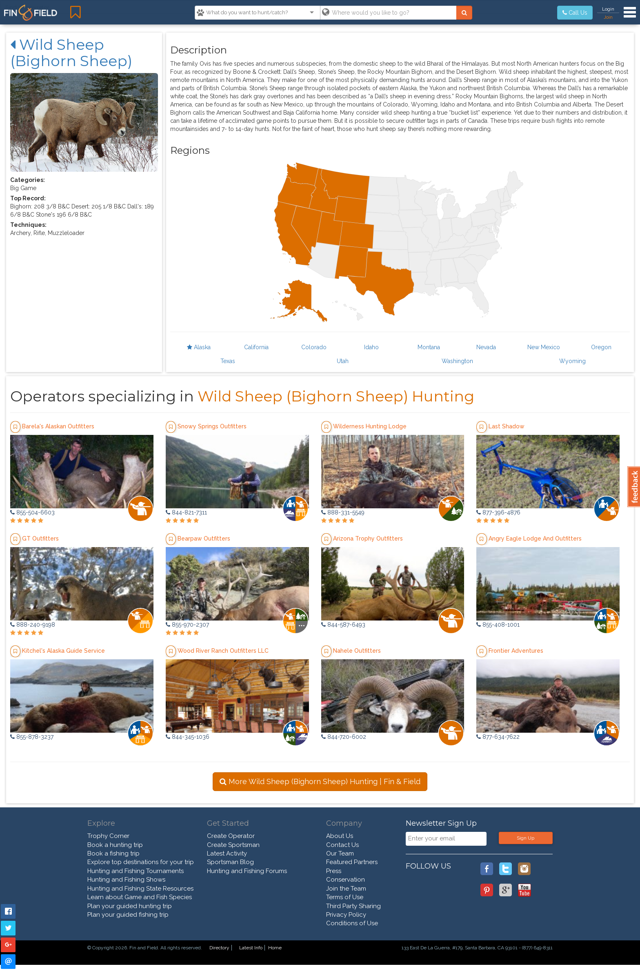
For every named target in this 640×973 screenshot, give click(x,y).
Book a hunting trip (115, 845)
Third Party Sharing (353, 906)
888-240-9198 (32, 624)
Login (608, 9)
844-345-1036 (187, 737)
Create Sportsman (233, 845)
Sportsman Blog (230, 862)
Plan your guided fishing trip (128, 914)
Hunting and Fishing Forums (247, 871)
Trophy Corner (108, 836)
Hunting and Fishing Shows (126, 879)
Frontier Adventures (516, 650)
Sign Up (525, 838)
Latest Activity (227, 853)
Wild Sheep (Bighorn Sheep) (71, 52)
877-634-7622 (498, 737)
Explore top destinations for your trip (140, 862)
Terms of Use (344, 897)
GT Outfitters (40, 538)
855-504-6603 (32, 512)
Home (275, 948)
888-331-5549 (342, 512)
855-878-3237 (31, 737)
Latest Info (250, 948)
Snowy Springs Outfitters (212, 426)
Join (608, 17)
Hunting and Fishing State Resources (140, 888)
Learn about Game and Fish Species (139, 897)
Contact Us (342, 845)
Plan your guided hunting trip (129, 906)
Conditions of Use (352, 923)
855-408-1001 (498, 624)
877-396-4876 (498, 512)
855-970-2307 (187, 624)
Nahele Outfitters (357, 650)
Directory (219, 948)
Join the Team (346, 888)
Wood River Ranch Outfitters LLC (223, 650)
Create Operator (231, 836)
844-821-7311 (186, 512)
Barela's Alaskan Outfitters (58, 426)
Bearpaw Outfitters (204, 538)
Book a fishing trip (113, 853)
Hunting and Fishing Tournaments (135, 871)
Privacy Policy (346, 914)
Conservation (345, 879)
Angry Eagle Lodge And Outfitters (535, 538)
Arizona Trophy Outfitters (368, 538)
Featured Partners (352, 862)
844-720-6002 (343, 737)
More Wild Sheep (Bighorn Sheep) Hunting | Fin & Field (320, 781)
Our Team (340, 853)
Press (333, 871)
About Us (339, 836)
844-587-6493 (343, 624)
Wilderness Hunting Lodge (370, 426)
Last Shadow (506, 426)
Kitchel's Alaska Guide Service (63, 650)
